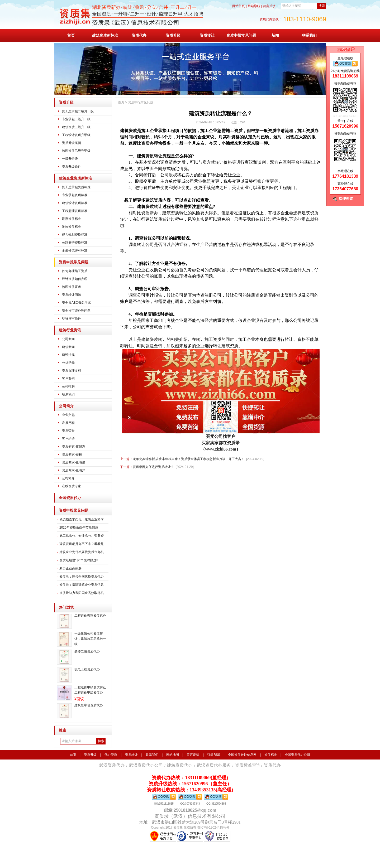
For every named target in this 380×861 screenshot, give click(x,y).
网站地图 (172, 755)
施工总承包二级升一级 (78, 111)
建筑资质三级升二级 (76, 127)
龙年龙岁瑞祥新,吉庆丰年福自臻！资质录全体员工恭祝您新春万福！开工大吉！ (188, 459)
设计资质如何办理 (74, 279)
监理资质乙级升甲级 (76, 151)
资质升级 (173, 35)
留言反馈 (269, 6)
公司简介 (66, 406)
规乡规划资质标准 (74, 234)
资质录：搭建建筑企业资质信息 (81, 585)
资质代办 (139, 35)
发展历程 (68, 423)
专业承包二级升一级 (76, 119)
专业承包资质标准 (74, 195)
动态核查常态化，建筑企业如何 (81, 519)
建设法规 (68, 355)
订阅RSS (213, 755)
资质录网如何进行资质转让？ (153, 467)
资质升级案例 (71, 143)
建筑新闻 (68, 347)
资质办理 (149, 143)
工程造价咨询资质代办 (90, 615)
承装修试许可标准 (74, 250)
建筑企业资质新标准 (75, 178)
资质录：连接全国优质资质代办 (81, 576)
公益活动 (68, 363)
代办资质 (110, 755)
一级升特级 (70, 159)
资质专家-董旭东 (73, 446)
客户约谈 (68, 439)
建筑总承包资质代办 (88, 705)
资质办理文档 (71, 371)
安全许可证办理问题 (76, 310)
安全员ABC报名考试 (76, 302)
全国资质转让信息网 (242, 755)
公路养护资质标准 (74, 242)
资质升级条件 (71, 166)
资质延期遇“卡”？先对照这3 (78, 560)
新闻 (275, 35)
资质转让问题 (71, 295)
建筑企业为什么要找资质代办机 (81, 552)
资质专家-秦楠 (72, 454)
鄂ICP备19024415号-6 (213, 827)
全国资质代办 (70, 498)
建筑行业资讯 (70, 330)
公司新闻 (68, 339)
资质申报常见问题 (241, 35)
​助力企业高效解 (70, 568)
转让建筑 (221, 346)
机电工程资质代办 (87, 669)
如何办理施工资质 (74, 271)
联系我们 (309, 35)
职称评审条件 (71, 318)
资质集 (178, 827)
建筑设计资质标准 (74, 203)
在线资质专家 (71, 486)
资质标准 (270, 755)
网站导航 (254, 6)
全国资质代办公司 (297, 755)
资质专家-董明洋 (73, 470)
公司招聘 (68, 386)
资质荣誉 (68, 431)
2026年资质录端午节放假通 (78, 527)
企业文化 (68, 415)
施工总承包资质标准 (76, 187)
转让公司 (175, 295)
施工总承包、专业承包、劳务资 (81, 536)
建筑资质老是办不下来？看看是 (81, 544)
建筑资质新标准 (105, 35)
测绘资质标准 (71, 227)
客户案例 (68, 378)
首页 (71, 35)
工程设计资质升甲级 (76, 135)
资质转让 (207, 35)
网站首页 (238, 6)
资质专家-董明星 (73, 462)
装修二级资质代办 (87, 651)
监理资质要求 (71, 287)
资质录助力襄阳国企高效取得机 (81, 593)
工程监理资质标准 (74, 211)
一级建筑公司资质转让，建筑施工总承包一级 (90, 639)
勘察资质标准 (71, 219)
